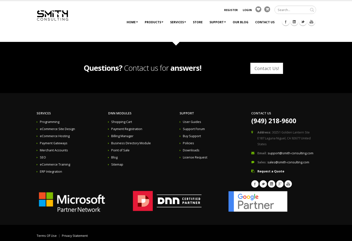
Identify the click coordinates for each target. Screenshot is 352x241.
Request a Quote (270, 171)
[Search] (295, 10)
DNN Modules (120, 113)
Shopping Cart (121, 122)
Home (132, 22)
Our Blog (240, 22)
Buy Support (192, 136)
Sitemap (117, 164)
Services (178, 22)
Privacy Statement (75, 236)
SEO (43, 157)
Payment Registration (126, 129)
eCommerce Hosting (55, 136)
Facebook (285, 21)
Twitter (303, 21)
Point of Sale (120, 150)
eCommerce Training (55, 164)
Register (231, 10)
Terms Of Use (47, 236)
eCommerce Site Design (57, 129)
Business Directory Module (131, 143)
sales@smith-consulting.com (288, 162)
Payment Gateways (53, 143)
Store (198, 22)
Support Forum (194, 129)
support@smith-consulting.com (290, 153)
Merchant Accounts (54, 150)
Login (247, 10)
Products (154, 22)
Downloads (191, 150)
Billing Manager (122, 136)
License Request (195, 157)
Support (217, 22)
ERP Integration (51, 171)
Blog (114, 157)
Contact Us (265, 22)
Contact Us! (266, 68)
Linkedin (294, 21)
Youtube (311, 21)
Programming (49, 122)
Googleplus (280, 184)
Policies (188, 143)
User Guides (192, 122)
